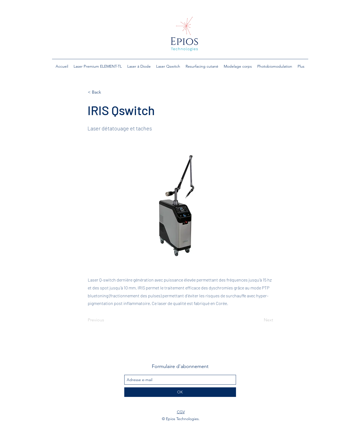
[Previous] (106, 320)
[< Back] (106, 92)
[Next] (259, 320)
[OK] (180, 392)
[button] (98, 66)
